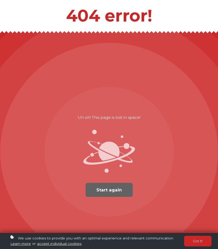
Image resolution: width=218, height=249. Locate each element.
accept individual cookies (59, 244)
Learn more (20, 244)
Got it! (198, 241)
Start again (109, 189)
